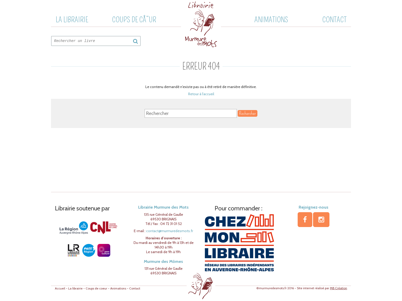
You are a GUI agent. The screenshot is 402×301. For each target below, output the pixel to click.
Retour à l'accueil (201, 94)
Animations (271, 19)
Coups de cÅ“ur (134, 19)
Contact (334, 19)
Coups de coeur (96, 288)
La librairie (72, 19)
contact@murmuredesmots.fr (169, 231)
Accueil (60, 288)
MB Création (338, 288)
